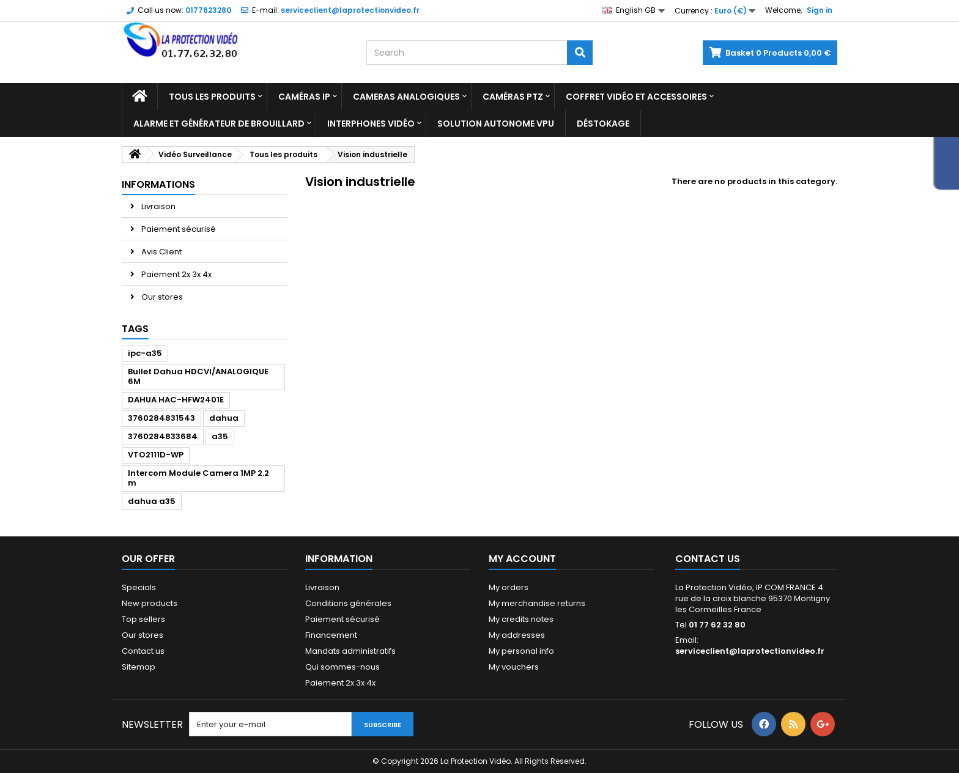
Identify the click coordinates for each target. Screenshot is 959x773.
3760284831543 (161, 418)
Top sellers (143, 619)
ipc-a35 (145, 353)
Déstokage (603, 123)
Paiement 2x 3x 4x (175, 274)
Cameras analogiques (406, 97)
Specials (139, 587)
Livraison (157, 206)
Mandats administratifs (350, 651)
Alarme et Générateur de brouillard (219, 123)
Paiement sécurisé (177, 229)
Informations (158, 184)
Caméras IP (304, 97)
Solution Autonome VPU (495, 123)
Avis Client (160, 251)
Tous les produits (212, 97)
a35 (220, 436)
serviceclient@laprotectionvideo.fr (749, 651)
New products (149, 603)
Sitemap (138, 667)
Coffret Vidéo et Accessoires (636, 97)
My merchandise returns (537, 603)
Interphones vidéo (371, 123)
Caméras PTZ (513, 97)
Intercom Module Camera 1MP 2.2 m (198, 478)
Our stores (161, 297)
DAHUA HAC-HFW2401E (176, 399)
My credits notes (521, 619)
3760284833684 (163, 436)
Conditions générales (348, 603)
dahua (224, 418)
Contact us (143, 651)
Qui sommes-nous (342, 667)
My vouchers (514, 667)
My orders (508, 587)
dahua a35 (152, 501)
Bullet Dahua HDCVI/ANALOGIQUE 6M (198, 376)
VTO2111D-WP (155, 454)
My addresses (517, 635)
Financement (331, 635)
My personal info (521, 651)
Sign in (819, 10)
